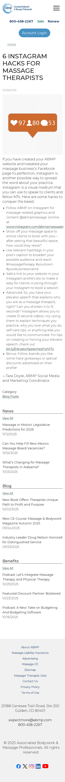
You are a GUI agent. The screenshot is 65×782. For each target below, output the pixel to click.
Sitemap (30, 670)
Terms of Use (30, 692)
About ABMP (30, 647)
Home (11, 44)
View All (7, 418)
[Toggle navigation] (56, 8)
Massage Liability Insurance (30, 653)
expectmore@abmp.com (30, 720)
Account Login (34, 33)
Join (40, 21)
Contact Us (30, 681)
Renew (53, 21)
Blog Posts (10, 396)
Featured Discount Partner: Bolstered (31, 593)
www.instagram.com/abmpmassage (34, 227)
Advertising (30, 658)
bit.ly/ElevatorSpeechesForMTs (30, 349)
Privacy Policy (30, 687)
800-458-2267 (21, 21)
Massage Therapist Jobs (30, 675)
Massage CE (30, 664)
